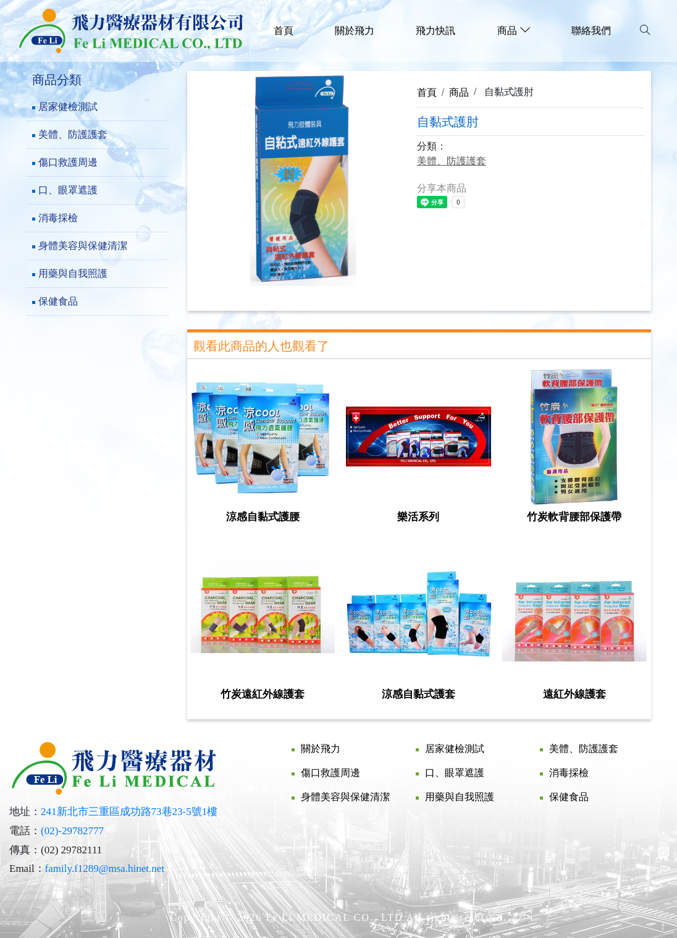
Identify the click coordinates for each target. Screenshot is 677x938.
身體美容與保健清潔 (82, 245)
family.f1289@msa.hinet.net (104, 868)
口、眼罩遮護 (68, 190)
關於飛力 (354, 30)
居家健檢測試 (68, 106)
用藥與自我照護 (72, 273)
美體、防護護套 (72, 134)
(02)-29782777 (72, 831)
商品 (459, 92)
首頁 (283, 30)
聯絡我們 (591, 30)
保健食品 (58, 301)
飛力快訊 (435, 30)
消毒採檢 (58, 218)
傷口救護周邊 (68, 162)
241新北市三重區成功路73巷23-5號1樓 (129, 812)
